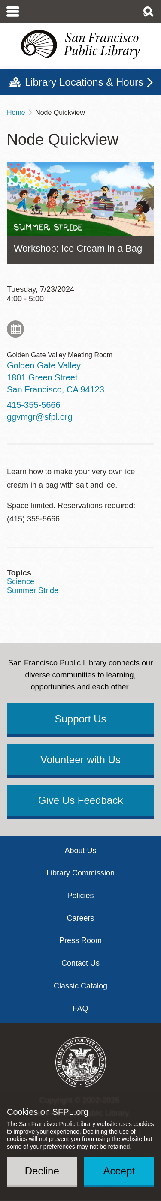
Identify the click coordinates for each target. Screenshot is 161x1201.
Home (16, 112)
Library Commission (80, 873)
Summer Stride (32, 590)
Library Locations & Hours (84, 82)
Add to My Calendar (15, 329)
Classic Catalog (80, 986)
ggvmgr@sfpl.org (40, 417)
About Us (80, 850)
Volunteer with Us (80, 759)
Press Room (80, 940)
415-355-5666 (34, 405)
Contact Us (80, 963)
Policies (80, 895)
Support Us (80, 719)
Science (20, 581)
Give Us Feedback (80, 800)
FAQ (80, 1008)
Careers (80, 918)
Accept (119, 1171)
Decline (42, 1171)
